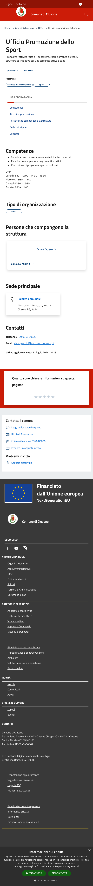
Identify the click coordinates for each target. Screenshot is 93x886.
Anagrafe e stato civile (19, 611)
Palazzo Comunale (29, 299)
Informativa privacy (18, 811)
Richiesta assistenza (18, 790)
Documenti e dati (16, 595)
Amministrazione (24, 28)
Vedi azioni (30, 71)
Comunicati (13, 689)
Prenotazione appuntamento (23, 775)
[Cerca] (86, 14)
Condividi (13, 71)
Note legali (13, 817)
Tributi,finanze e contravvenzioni (25, 653)
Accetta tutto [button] (34, 873)
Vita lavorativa (15, 621)
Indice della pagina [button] (21, 97)
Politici (11, 584)
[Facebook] (8, 548)
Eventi (11, 714)
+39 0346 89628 (26, 337)
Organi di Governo (17, 563)
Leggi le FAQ (14, 785)
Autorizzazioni (15, 668)
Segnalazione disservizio (20, 780)
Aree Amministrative (19, 569)
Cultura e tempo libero (19, 616)
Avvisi (10, 695)
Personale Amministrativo (21, 589)
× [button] (89, 850)
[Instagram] (24, 548)
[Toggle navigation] (6, 14)
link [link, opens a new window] (78, 866)
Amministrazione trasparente (23, 806)
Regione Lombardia (15, 4)
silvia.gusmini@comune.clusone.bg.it (34, 343)
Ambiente (12, 658)
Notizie (11, 684)
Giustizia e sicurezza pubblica (23, 647)
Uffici (41, 28)
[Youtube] (16, 548)
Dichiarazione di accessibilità (23, 822)
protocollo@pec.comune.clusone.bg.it (29, 756)
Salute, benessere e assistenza (24, 663)
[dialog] (46, 866)
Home (7, 28)
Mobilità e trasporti (18, 632)
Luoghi (11, 709)
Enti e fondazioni (16, 579)
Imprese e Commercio (19, 626)
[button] (46, 880)
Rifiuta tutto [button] (59, 873)
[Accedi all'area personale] (80, 4)
